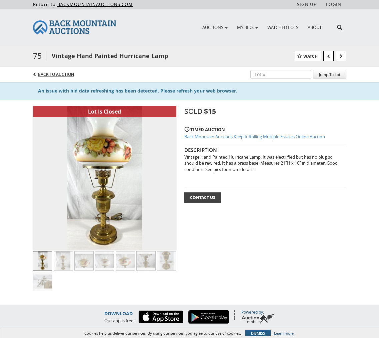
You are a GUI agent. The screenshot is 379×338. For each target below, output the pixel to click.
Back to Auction (56, 74)
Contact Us (202, 197)
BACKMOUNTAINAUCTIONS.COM (95, 4)
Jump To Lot (329, 74)
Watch (310, 56)
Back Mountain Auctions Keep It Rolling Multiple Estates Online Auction (254, 137)
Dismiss (258, 333)
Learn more (284, 333)
